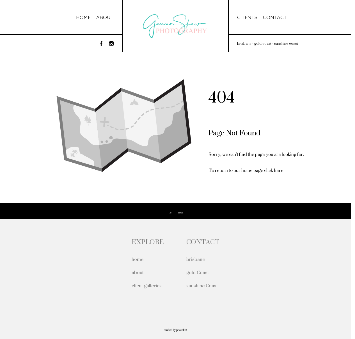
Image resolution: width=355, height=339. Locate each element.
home (137, 260)
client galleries (147, 286)
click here (273, 170)
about (138, 273)
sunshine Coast (202, 286)
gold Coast (197, 273)
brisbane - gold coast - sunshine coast (267, 43)
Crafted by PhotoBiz (175, 329)
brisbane (195, 260)
